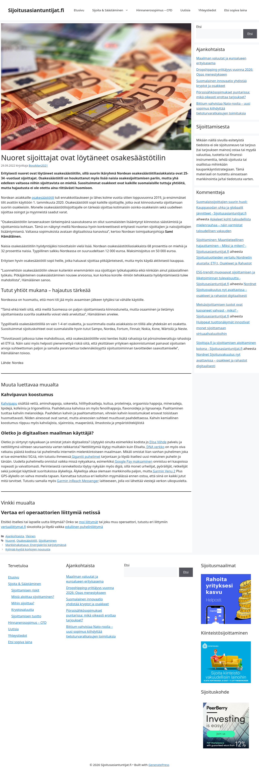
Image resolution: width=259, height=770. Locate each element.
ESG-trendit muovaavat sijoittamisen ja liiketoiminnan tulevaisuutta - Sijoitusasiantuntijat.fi (225, 278)
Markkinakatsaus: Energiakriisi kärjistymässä (34, 544)
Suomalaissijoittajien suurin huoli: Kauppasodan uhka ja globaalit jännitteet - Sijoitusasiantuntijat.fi (221, 208)
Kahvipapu (9, 403)
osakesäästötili (43, 197)
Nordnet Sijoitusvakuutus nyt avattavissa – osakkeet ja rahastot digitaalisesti (226, 290)
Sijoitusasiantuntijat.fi (36, 10)
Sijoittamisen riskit (25, 589)
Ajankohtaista (14, 536)
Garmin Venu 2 (163, 471)
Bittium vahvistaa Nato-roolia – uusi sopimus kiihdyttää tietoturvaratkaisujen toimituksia (223, 108)
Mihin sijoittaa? (22, 602)
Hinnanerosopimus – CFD (154, 10)
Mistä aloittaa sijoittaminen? (32, 595)
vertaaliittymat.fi (13, 526)
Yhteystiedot (207, 10)
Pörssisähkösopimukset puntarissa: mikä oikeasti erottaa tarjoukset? (91, 614)
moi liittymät (88, 521)
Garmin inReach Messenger (78, 480)
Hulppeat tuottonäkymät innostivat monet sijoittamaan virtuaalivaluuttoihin (223, 328)
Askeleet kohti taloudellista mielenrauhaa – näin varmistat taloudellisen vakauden (223, 225)
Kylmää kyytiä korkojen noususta (26, 548)
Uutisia (185, 10)
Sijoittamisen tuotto (26, 615)
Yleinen (29, 536)
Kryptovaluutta (22, 608)
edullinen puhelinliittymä (84, 526)
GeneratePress (159, 764)
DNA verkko (154, 446)
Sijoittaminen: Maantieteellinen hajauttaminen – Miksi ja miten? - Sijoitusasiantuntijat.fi (221, 246)
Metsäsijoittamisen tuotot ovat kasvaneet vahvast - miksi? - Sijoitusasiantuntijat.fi (219, 310)
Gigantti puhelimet (85, 456)
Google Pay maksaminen (133, 461)
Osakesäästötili (26, 540)
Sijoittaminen (45, 540)
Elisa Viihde (158, 441)
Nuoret (10, 540)
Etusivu (79, 10)
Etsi (199, 26)
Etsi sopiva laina (235, 10)
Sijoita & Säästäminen (112, 10)
